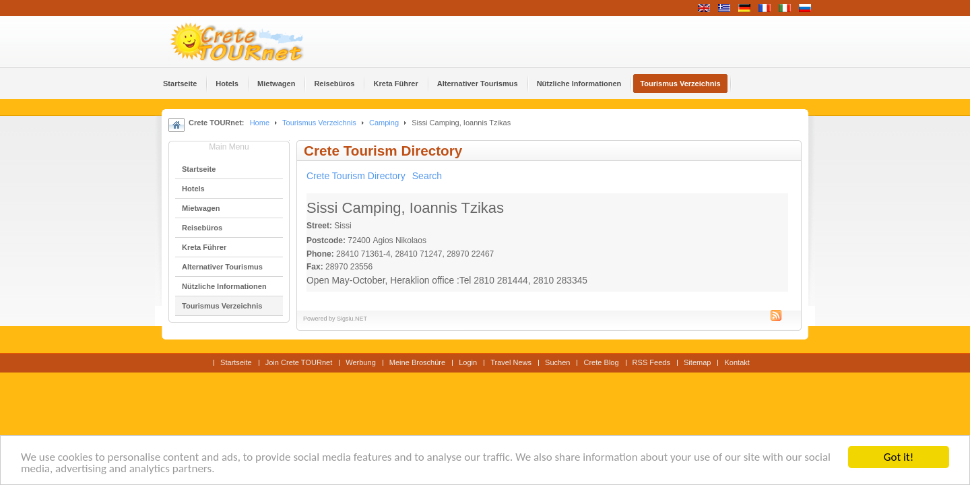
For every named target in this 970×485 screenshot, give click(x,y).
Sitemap (697, 362)
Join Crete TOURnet (299, 362)
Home (259, 123)
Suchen (557, 362)
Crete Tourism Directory (356, 175)
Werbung (361, 362)
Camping (384, 123)
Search (427, 175)
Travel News (510, 362)
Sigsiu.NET (352, 318)
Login (468, 362)
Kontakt (736, 362)
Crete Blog (600, 362)
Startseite (236, 362)
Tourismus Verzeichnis (319, 123)
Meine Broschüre (417, 362)
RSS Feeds (651, 362)
